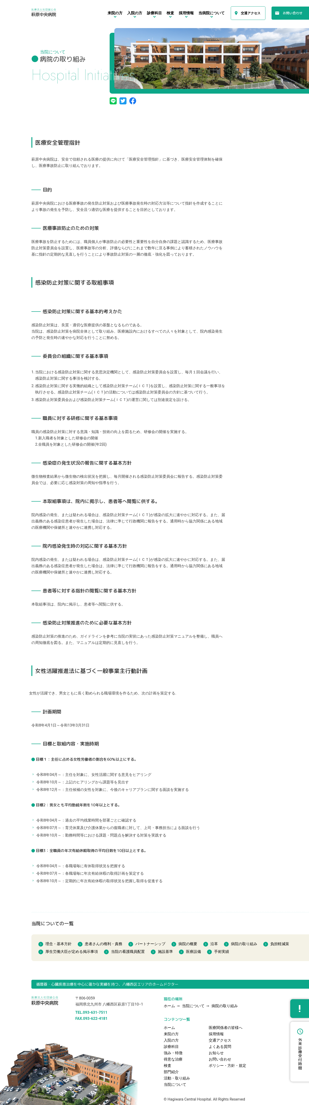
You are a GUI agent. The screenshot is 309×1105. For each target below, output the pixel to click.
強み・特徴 (173, 1053)
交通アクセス (251, 13)
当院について (193, 1006)
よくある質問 (220, 1046)
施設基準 (165, 951)
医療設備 (193, 951)
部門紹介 (171, 1072)
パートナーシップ (150, 944)
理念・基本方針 (58, 944)
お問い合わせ (292, 13)
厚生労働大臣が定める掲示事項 (71, 951)
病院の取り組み (244, 944)
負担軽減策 (279, 944)
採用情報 (216, 1034)
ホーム (169, 1027)
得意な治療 (173, 1059)
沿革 (214, 944)
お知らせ (216, 1053)
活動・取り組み (177, 1078)
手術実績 (221, 951)
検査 (167, 1065)
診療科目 (171, 1046)
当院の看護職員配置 (128, 951)
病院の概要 (188, 944)
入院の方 (171, 1040)
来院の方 (171, 1034)
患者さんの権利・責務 (103, 944)
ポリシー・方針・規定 (227, 1065)
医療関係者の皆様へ (225, 1027)
